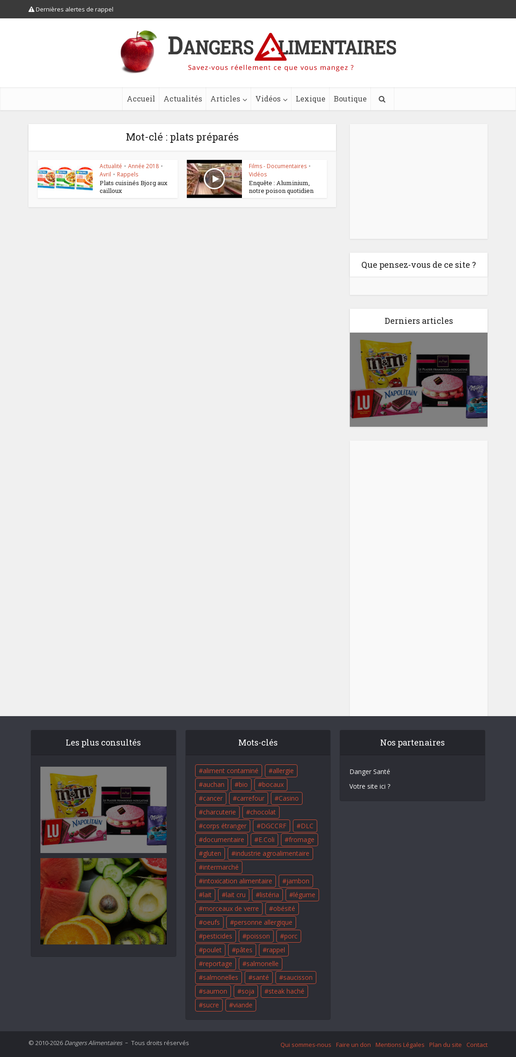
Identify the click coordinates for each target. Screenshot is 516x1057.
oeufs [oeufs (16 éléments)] (211, 922)
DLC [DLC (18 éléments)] (307, 825)
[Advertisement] (419, 181)
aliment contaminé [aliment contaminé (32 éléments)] (230, 770)
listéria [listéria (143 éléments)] (269, 894)
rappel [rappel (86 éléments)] (276, 949)
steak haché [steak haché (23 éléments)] (286, 991)
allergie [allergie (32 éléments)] (283, 770)
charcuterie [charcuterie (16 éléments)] (219, 812)
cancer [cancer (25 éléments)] (213, 798)
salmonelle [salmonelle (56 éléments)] (263, 963)
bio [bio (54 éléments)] (243, 784)
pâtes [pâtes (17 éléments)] (244, 949)
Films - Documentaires (278, 166)
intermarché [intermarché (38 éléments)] (221, 867)
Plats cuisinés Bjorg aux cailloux (134, 187)
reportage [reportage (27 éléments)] (217, 963)
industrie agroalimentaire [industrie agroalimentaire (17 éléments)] (272, 853)
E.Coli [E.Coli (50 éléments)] (266, 839)
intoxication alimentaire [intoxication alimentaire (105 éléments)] (237, 880)
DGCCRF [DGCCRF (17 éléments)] (273, 825)
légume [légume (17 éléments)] (304, 894)
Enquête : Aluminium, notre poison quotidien (281, 187)
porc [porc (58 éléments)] (290, 936)
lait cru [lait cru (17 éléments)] (236, 894)
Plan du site (445, 1044)
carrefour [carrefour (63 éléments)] (250, 798)
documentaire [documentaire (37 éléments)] (223, 839)
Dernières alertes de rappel (70, 9)
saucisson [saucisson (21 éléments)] (298, 977)
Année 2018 (143, 166)
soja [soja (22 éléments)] (247, 991)
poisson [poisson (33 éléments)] (258, 936)
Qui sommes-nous (305, 1044)
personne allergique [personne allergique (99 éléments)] (263, 922)
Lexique (310, 98)
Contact (477, 1044)
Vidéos (267, 98)
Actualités (182, 98)
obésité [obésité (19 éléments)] (284, 908)
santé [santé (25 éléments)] (260, 977)
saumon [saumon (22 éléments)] (215, 991)
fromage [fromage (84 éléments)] (301, 839)
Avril (105, 174)
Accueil (141, 98)
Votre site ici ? (369, 786)
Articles (225, 98)
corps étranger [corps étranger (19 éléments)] (225, 825)
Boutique (350, 98)
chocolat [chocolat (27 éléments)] (263, 812)
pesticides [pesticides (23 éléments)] (217, 936)
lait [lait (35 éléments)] (207, 894)
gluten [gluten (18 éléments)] (212, 853)
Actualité (111, 166)
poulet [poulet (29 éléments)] (212, 949)
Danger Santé (369, 771)
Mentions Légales (400, 1044)
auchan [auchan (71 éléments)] (213, 784)
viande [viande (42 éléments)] (242, 1004)
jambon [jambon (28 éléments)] (297, 880)
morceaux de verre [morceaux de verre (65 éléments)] (231, 908)
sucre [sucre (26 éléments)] (211, 1004)
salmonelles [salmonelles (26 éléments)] (220, 977)
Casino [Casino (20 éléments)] (289, 798)
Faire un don (353, 1044)
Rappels (127, 174)
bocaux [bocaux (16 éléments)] (273, 784)
